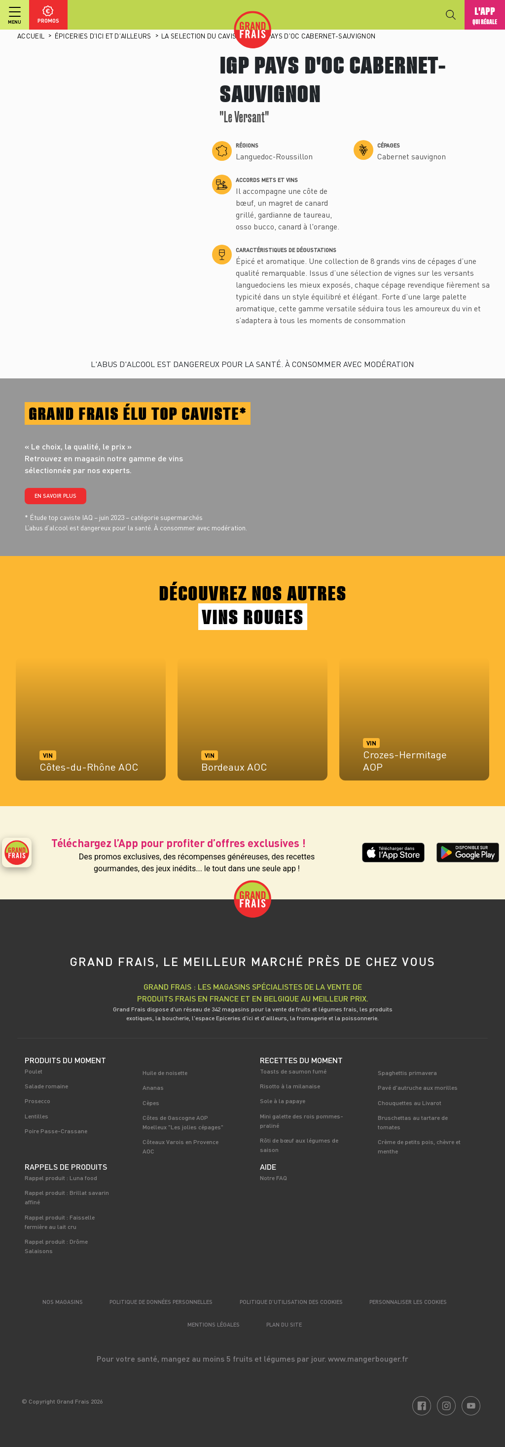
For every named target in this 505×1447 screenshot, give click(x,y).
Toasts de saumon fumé (293, 1071)
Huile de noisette (165, 1072)
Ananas (153, 1087)
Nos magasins (62, 1301)
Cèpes (151, 1103)
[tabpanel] (91, 723)
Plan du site (284, 1324)
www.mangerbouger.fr (368, 1358)
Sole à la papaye (282, 1101)
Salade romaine (46, 1086)
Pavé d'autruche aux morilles (418, 1087)
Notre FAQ (273, 1178)
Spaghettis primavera (407, 1072)
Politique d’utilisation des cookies (291, 1301)
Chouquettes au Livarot (409, 1103)
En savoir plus (55, 495)
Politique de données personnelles (161, 1301)
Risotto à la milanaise (290, 1086)
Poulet (33, 1071)
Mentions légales (213, 1324)
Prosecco (37, 1101)
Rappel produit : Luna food (61, 1178)
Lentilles (36, 1116)
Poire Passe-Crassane (56, 1131)
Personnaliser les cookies (408, 1301)
